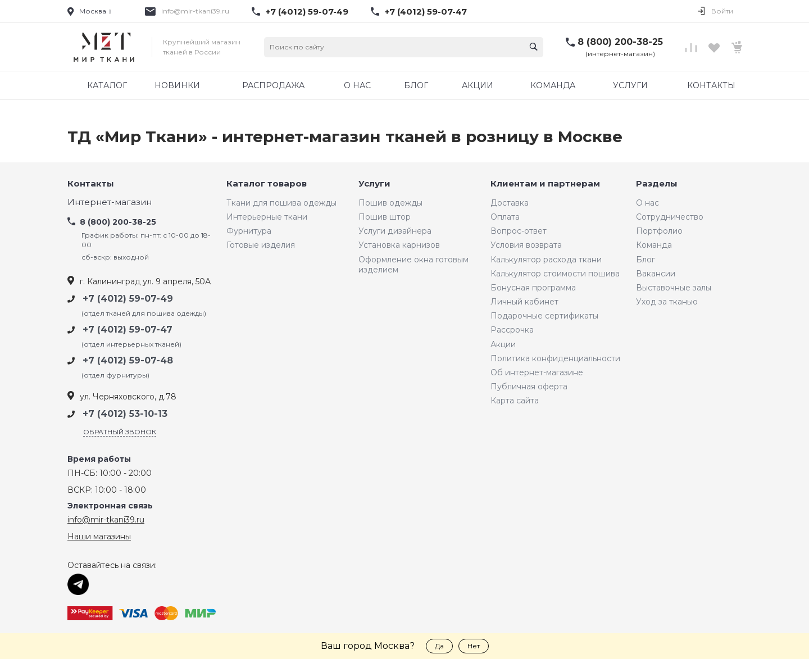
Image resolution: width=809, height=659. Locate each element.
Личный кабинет (524, 302)
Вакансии (655, 274)
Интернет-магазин (109, 202)
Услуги (374, 184)
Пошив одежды (390, 203)
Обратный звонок (119, 432)
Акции (503, 344)
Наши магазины (99, 536)
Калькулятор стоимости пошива (555, 274)
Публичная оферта (528, 386)
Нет (473, 646)
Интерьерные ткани (266, 217)
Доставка (509, 203)
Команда (654, 245)
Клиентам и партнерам (545, 184)
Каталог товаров (266, 184)
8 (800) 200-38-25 (620, 42)
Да (439, 646)
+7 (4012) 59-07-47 (426, 12)
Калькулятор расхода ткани (546, 259)
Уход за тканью (667, 302)
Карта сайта (514, 401)
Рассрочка (512, 330)
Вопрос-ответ (518, 231)
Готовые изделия (260, 245)
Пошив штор (384, 217)
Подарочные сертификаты (544, 316)
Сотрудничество (669, 217)
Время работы (99, 459)
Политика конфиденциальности (555, 358)
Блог (645, 259)
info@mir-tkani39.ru (195, 11)
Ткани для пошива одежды (281, 203)
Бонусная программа (533, 288)
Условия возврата (526, 245)
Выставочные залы (673, 288)
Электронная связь (110, 506)
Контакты (90, 184)
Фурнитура (248, 231)
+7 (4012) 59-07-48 (128, 360)
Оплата (505, 217)
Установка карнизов (399, 245)
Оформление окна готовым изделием (413, 264)
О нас (647, 203)
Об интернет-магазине (536, 372)
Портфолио (659, 231)
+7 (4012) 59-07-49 (307, 12)
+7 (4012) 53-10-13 (125, 413)
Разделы (657, 184)
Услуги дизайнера (394, 231)
